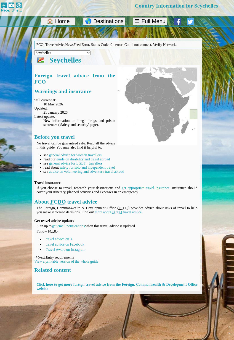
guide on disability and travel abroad (83, 159)
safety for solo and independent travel (87, 167)
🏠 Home (58, 21)
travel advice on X (59, 239)
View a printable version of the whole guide (66, 261)
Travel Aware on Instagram (65, 249)
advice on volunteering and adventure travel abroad (86, 171)
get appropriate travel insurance (146, 188)
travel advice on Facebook (65, 244)
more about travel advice (118, 212)
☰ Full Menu (150, 21)
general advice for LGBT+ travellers (75, 163)
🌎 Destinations (104, 21)
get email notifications (68, 226)
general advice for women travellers (75, 155)
